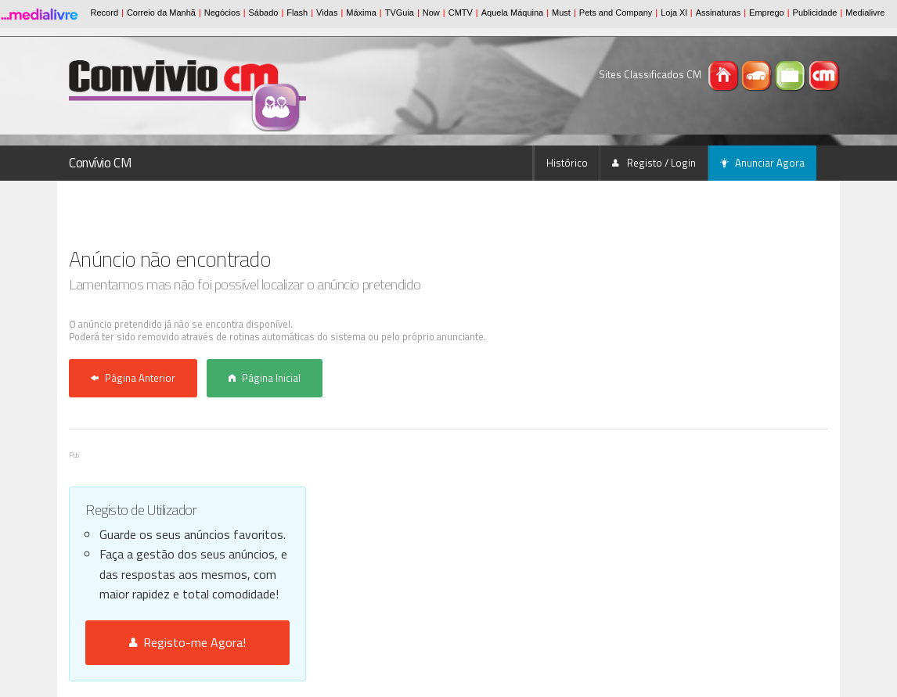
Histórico (567, 163)
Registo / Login (654, 163)
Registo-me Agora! (187, 642)
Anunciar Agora (762, 163)
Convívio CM (100, 163)
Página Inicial (265, 378)
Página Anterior (133, 378)
